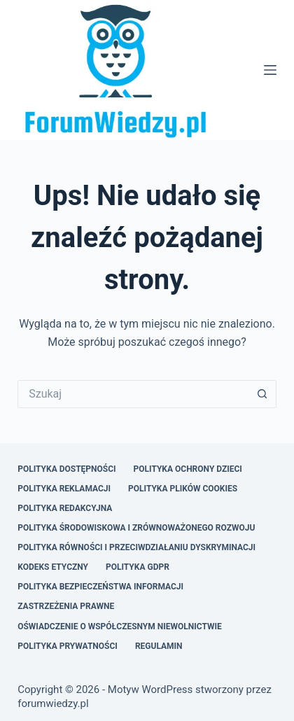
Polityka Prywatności (68, 646)
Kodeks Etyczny (53, 567)
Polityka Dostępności (66, 469)
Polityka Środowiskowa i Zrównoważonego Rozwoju (136, 528)
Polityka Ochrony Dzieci (188, 469)
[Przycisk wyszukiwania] (262, 394)
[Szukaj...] (133, 394)
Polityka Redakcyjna (65, 508)
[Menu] (270, 70)
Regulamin (159, 646)
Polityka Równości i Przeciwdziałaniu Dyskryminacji (136, 547)
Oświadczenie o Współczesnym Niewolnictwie (120, 626)
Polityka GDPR (137, 567)
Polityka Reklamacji (64, 488)
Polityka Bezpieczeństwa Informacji (100, 587)
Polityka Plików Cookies (182, 488)
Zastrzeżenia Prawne (66, 606)
